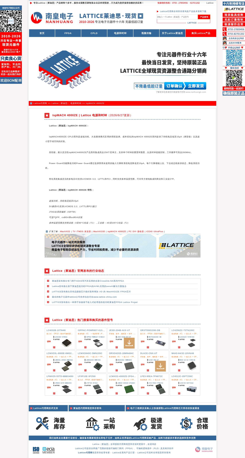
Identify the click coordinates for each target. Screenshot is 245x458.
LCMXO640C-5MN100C (90, 353)
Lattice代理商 (40, 103)
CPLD (94, 33)
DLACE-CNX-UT (148, 353)
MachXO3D (99, 231)
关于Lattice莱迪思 (172, 33)
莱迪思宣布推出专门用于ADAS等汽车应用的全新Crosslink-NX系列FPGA (88, 281)
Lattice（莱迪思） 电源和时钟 (66, 103)
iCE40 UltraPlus (154, 231)
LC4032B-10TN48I (56, 330)
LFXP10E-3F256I (87, 376)
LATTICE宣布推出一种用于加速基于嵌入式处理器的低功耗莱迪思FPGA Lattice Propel (95, 302)
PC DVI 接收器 (136, 231)
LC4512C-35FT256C (182, 376)
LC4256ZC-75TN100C (183, 330)
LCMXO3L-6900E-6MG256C (61, 353)
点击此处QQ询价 (236, 38)
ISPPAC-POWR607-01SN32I (93, 330)
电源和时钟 (120, 33)
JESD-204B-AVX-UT (119, 330)
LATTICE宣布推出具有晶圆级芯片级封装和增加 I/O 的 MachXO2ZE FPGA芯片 (91, 291)
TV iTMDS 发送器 (82, 231)
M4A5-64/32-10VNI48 (183, 353)
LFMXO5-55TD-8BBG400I (60, 376)
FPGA (68, 33)
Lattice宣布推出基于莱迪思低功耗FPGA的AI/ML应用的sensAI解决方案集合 (89, 286)
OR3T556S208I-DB (150, 330)
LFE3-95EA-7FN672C (151, 376)
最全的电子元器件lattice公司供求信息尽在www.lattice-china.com (84, 297)
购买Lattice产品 (201, 33)
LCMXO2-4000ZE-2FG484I (123, 376)
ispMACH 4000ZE (95, 103)
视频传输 (146, 33)
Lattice (209, 3)
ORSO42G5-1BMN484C (121, 353)
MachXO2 (65, 231)
